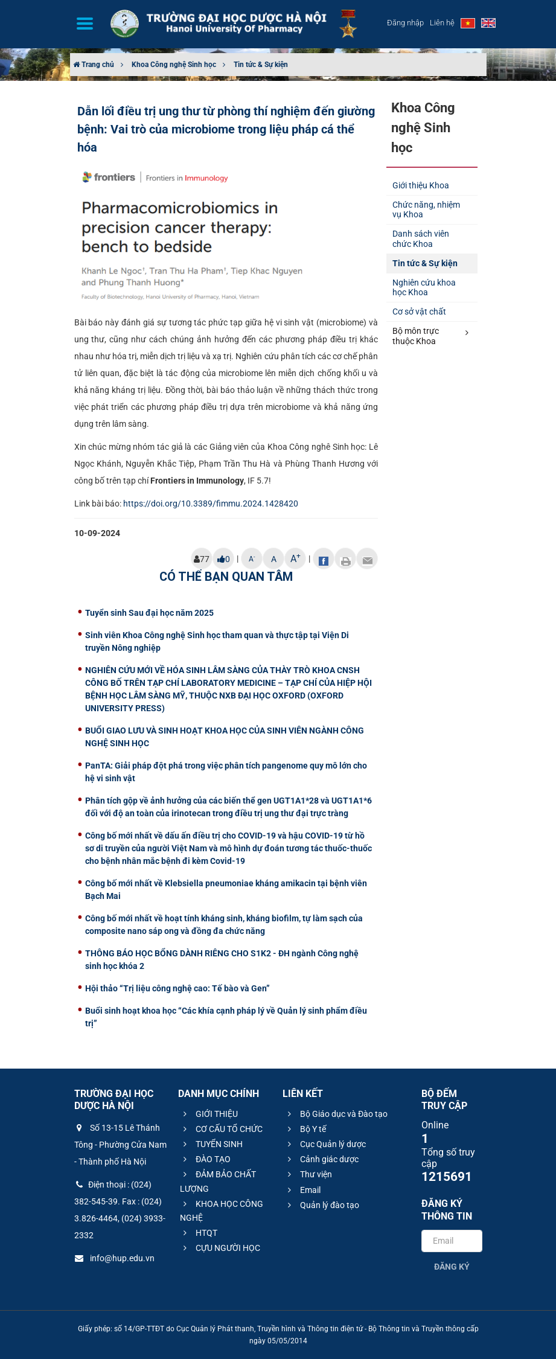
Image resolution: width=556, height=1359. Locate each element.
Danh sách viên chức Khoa (420, 239)
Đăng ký (452, 1266)
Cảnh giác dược (321, 1159)
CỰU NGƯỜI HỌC (220, 1248)
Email (302, 1190)
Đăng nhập (405, 22)
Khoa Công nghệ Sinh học (174, 64)
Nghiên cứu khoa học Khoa (424, 288)
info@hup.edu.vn (114, 1258)
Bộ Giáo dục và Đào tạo (336, 1114)
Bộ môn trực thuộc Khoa (430, 336)
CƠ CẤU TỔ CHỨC (221, 1129)
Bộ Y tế (305, 1129)
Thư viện (308, 1174)
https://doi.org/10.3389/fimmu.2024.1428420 (210, 503)
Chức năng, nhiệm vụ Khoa (426, 210)
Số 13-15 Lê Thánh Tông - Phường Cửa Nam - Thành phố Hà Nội (120, 1144)
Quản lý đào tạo (321, 1205)
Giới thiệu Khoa (420, 185)
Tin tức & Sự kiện (261, 64)
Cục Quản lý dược (325, 1144)
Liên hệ (442, 22)
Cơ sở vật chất (419, 311)
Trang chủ (93, 64)
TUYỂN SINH (211, 1144)
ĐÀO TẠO (205, 1159)
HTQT (198, 1233)
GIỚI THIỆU (209, 1114)
